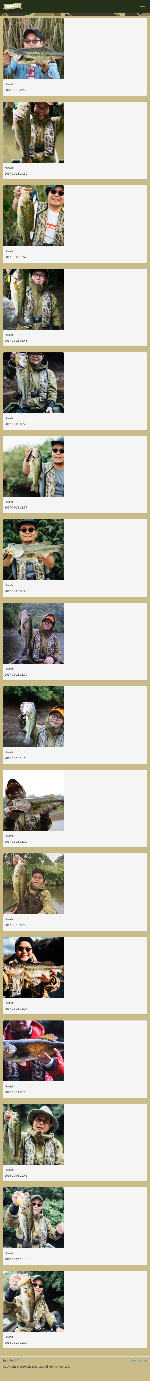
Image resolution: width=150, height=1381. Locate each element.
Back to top (139, 1360)
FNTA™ (18, 1360)
